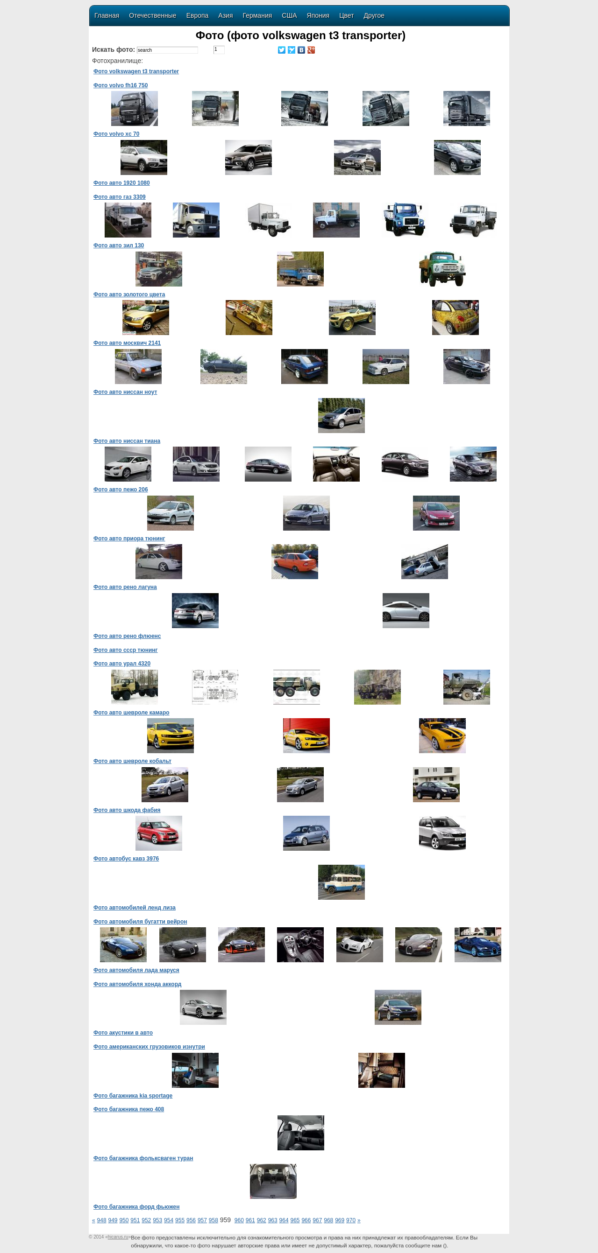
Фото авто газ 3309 (119, 197)
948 (102, 1220)
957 (202, 1220)
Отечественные (152, 15)
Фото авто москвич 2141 (127, 343)
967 (317, 1220)
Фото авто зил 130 (118, 245)
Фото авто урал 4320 (121, 663)
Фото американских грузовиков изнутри (149, 1046)
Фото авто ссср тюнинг (125, 650)
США (289, 15)
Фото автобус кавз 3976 (126, 858)
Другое (374, 15)
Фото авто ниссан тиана (126, 441)
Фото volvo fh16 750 (120, 85)
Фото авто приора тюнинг (129, 538)
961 (250, 1220)
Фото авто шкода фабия (127, 810)
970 (351, 1220)
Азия (225, 15)
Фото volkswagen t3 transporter (136, 71)
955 (180, 1220)
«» (118, 1236)
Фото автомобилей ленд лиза (134, 907)
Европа (197, 15)
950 (123, 1220)
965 (294, 1220)
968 (328, 1220)
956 (191, 1220)
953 (157, 1220)
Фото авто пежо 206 (120, 489)
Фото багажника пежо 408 (128, 1109)
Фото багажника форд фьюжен (136, 1207)
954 (168, 1220)
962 (261, 1220)
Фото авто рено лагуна (125, 587)
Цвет (346, 15)
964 (284, 1220)
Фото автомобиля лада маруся (136, 970)
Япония (318, 15)
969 (339, 1220)
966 (306, 1220)
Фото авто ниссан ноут (125, 392)
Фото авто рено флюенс (127, 636)
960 (239, 1220)
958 (213, 1220)
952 (146, 1220)
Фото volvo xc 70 (116, 134)
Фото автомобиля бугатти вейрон (140, 921)
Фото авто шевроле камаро (131, 712)
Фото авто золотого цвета (129, 294)
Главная (106, 15)
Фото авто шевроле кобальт (132, 761)
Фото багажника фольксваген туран (143, 1158)
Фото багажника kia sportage (132, 1095)
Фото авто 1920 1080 (121, 183)
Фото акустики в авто (123, 1032)
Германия (257, 15)
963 (273, 1220)
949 (113, 1220)
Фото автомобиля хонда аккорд (137, 984)
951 (135, 1220)
